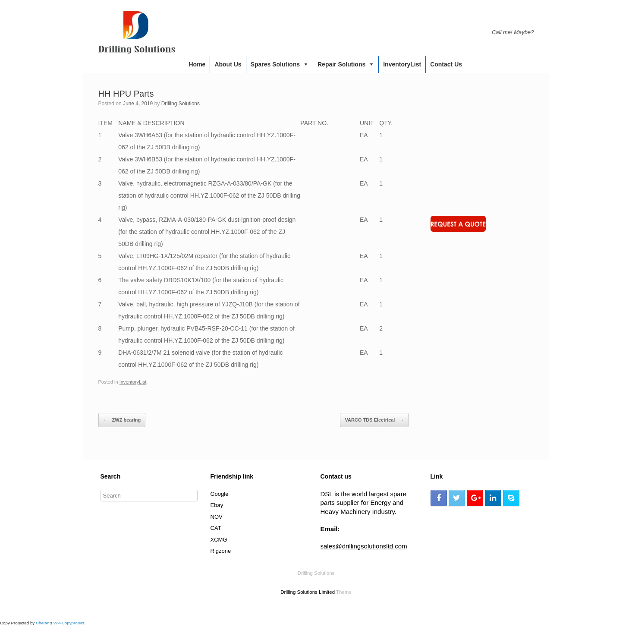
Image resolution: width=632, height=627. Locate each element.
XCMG (219, 539)
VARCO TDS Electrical (374, 420)
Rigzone (221, 551)
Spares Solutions (275, 64)
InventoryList (402, 64)
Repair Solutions (341, 64)
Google (220, 494)
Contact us (446, 64)
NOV (217, 517)
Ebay (217, 505)
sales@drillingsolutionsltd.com (364, 546)
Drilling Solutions (180, 104)
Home (197, 64)
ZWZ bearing (122, 420)
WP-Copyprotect (69, 623)
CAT (216, 528)
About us (227, 64)
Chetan (42, 623)
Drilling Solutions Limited (307, 592)
